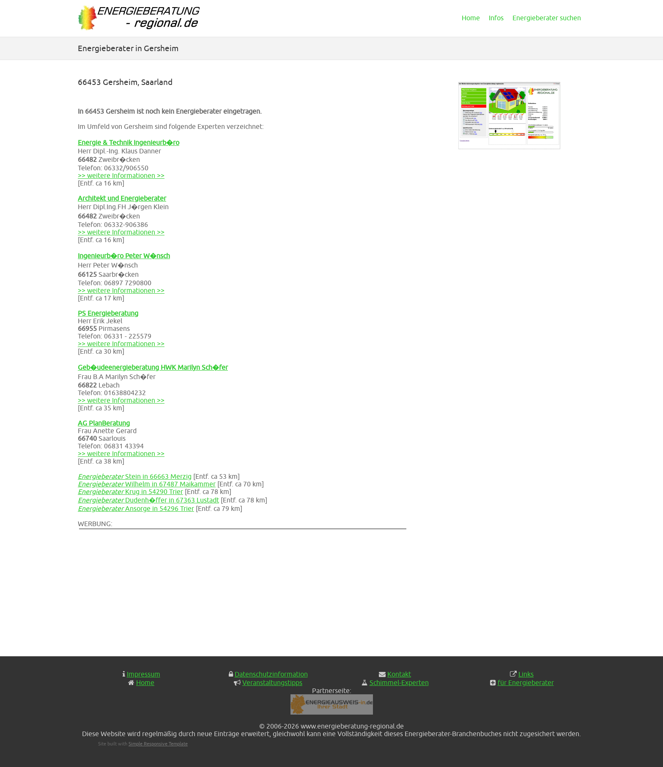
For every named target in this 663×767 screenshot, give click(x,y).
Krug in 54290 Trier (130, 491)
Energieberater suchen (546, 18)
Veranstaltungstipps (272, 682)
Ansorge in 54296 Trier (136, 508)
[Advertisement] (247, 589)
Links (526, 674)
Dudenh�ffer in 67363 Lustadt (148, 500)
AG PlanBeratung (104, 423)
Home (471, 18)
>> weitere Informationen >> (121, 175)
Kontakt (399, 674)
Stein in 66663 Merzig (135, 476)
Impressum (143, 674)
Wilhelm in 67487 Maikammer (147, 484)
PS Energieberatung (108, 313)
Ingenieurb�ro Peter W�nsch (124, 255)
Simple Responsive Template (158, 743)
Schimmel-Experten (399, 682)
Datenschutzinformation (271, 674)
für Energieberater (526, 682)
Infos (496, 18)
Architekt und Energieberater (122, 198)
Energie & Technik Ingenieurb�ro (128, 142)
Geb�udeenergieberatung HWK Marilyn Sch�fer (153, 367)
